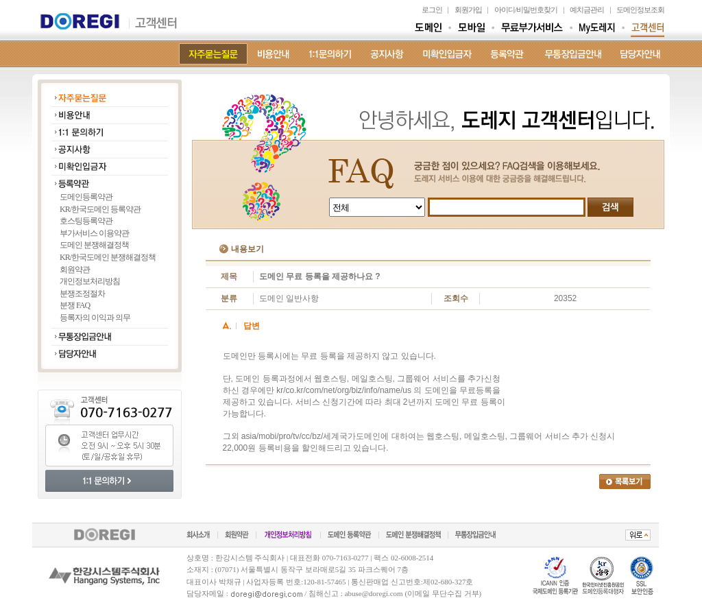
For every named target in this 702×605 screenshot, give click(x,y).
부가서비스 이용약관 (94, 233)
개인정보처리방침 (90, 281)
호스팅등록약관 (86, 221)
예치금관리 (587, 9)
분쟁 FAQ (75, 305)
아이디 (504, 9)
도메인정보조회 (640, 9)
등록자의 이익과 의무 (95, 317)
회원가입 (468, 9)
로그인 (432, 9)
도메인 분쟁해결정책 (94, 245)
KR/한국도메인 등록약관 (100, 209)
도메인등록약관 (86, 197)
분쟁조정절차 (82, 293)
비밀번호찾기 (536, 9)
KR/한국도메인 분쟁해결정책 (108, 257)
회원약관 (75, 269)
